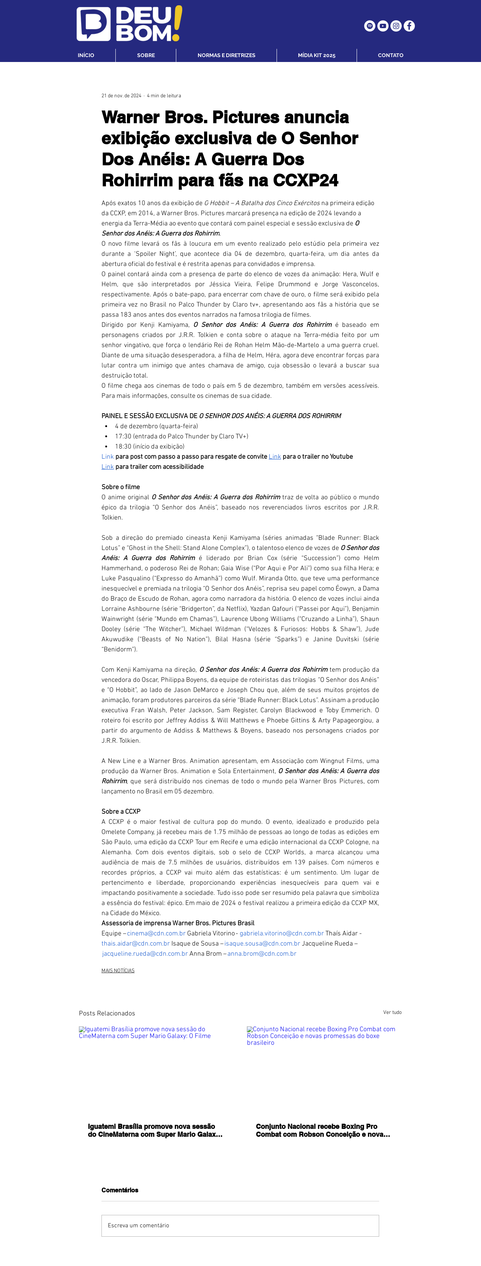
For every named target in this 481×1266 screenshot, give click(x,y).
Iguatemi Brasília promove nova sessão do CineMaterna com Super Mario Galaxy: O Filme (155, 1130)
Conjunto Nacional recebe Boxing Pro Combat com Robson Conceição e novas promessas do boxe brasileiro (321, 1130)
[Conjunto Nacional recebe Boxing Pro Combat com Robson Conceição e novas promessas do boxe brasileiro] (324, 1069)
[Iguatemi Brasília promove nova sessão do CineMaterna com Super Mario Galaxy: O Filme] (156, 1069)
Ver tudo (392, 1012)
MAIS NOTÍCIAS (118, 971)
